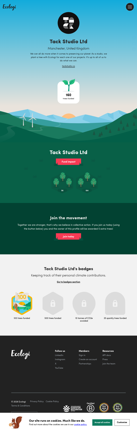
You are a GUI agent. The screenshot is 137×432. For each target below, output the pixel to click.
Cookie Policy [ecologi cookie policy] (52, 401)
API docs (106, 355)
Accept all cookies (102, 422)
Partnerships (85, 363)
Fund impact (68, 161)
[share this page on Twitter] (134, 43)
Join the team (108, 363)
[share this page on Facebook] (134, 38)
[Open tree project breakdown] (68, 92)
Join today (68, 236)
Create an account (88, 359)
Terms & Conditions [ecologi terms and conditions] (20, 405)
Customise (122, 422)
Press (105, 359)
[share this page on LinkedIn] (134, 49)
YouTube (59, 368)
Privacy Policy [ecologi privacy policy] (37, 401)
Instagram (60, 359)
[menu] (130, 7)
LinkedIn (59, 355)
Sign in (82, 355)
